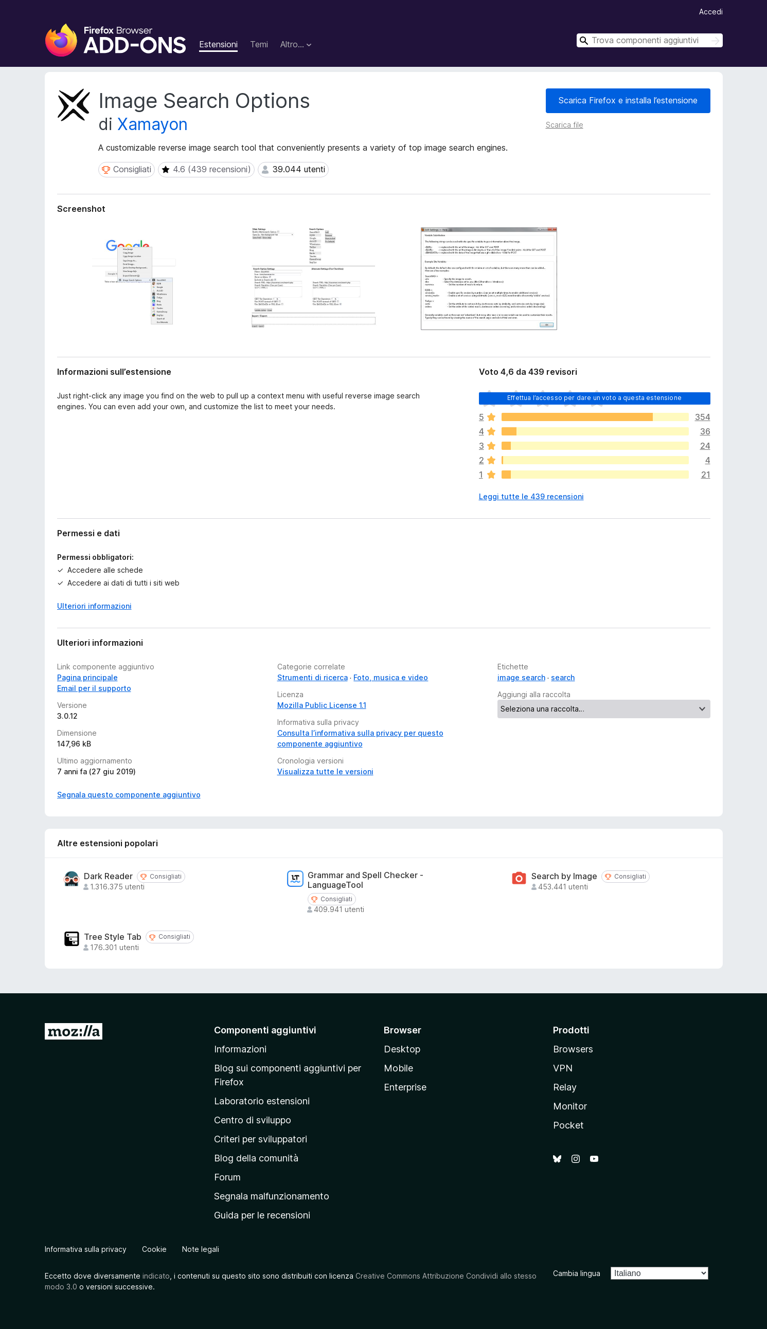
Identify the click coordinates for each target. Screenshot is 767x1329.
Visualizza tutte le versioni (325, 771)
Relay (565, 1087)
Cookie (154, 1249)
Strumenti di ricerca (312, 677)
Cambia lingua (576, 1273)
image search (521, 677)
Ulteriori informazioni (94, 606)
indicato (156, 1275)
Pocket (568, 1125)
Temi (259, 44)
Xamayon (152, 124)
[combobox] (650, 40)
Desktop (402, 1049)
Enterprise (405, 1087)
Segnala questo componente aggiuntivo (129, 794)
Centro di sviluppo (252, 1120)
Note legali (200, 1249)
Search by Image (564, 876)
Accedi (711, 11)
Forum (227, 1177)
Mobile (398, 1068)
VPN (563, 1068)
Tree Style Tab (112, 937)
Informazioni (240, 1049)
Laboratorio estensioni (262, 1101)
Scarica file (564, 124)
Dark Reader (108, 876)
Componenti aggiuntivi (265, 1030)
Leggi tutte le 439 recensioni (531, 496)
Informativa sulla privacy (86, 1249)
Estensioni (218, 44)
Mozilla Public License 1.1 (321, 705)
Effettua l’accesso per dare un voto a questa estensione (594, 398)
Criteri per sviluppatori (260, 1139)
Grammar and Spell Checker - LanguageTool (365, 880)
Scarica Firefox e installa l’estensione (628, 100)
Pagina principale (87, 677)
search (563, 677)
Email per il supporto (94, 688)
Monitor (570, 1106)
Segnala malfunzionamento (271, 1196)
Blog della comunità (256, 1158)
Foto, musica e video (390, 677)
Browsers (573, 1049)
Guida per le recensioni (262, 1215)
